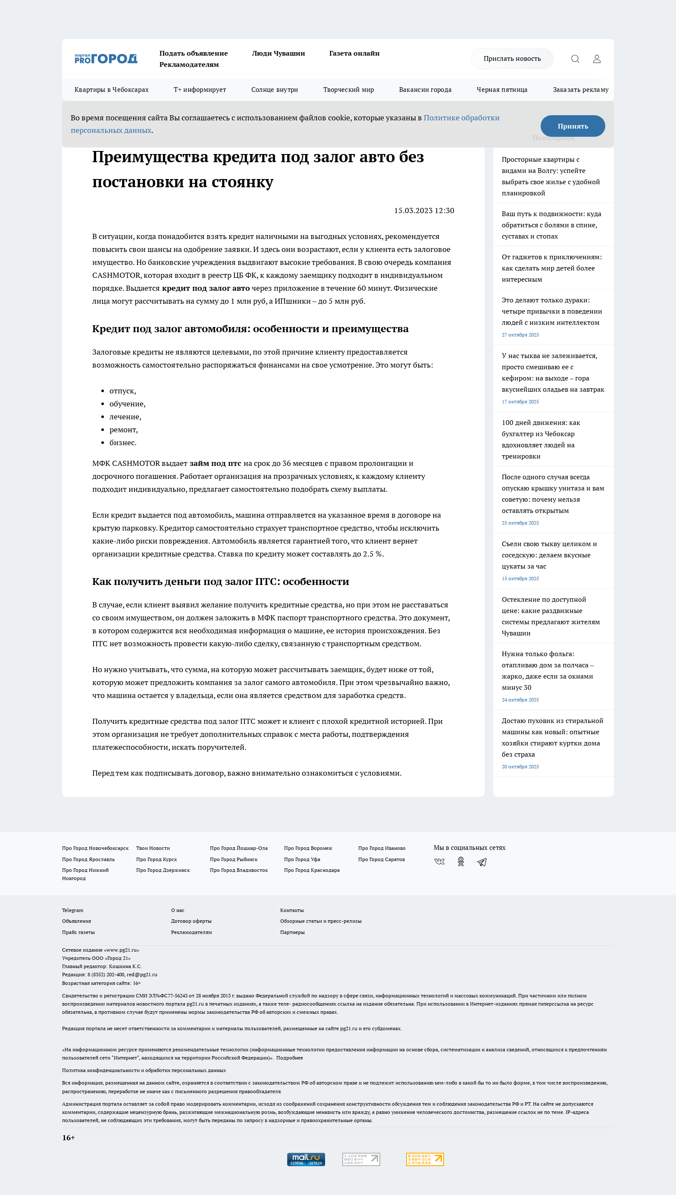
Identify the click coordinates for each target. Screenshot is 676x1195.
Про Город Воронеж (308, 848)
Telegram (72, 910)
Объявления (76, 921)
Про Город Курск (156, 859)
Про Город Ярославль (88, 859)
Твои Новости (153, 848)
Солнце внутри (274, 89)
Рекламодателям (189, 64)
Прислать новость (512, 58)
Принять (573, 126)
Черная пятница (502, 89)
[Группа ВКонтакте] (439, 861)
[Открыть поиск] (575, 58)
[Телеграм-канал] (482, 861)
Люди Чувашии (278, 53)
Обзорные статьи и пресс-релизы (321, 921)
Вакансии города (425, 89)
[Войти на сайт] (596, 58)
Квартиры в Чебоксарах (112, 89)
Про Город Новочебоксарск (95, 848)
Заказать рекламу (581, 89)
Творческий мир (348, 89)
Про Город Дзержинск (163, 870)
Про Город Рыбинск (233, 859)
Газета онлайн (354, 53)
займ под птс (215, 463)
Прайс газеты (78, 932)
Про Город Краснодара (312, 870)
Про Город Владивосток (239, 870)
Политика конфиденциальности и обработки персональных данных (144, 1070)
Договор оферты (191, 921)
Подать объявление (194, 53)
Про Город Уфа (302, 859)
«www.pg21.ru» (121, 950)
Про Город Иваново (382, 848)
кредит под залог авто (206, 288)
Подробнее (289, 1057)
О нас (178, 910)
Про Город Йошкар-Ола (239, 848)
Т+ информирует (200, 89)
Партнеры (292, 932)
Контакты (292, 910)
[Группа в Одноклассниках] (461, 861)
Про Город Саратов (381, 859)
